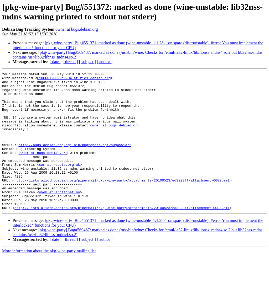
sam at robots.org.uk (59, 183)
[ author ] (105, 62)
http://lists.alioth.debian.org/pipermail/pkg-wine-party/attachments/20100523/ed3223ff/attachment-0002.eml (122, 202)
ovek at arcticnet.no (59, 216)
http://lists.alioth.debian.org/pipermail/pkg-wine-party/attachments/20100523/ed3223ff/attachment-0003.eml (122, 235)
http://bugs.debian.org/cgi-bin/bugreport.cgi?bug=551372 (74, 159)
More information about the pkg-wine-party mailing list (49, 278)
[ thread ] (70, 62)
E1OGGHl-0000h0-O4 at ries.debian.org (74, 79)
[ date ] (55, 62)
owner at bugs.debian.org (76, 29)
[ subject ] (87, 62)
